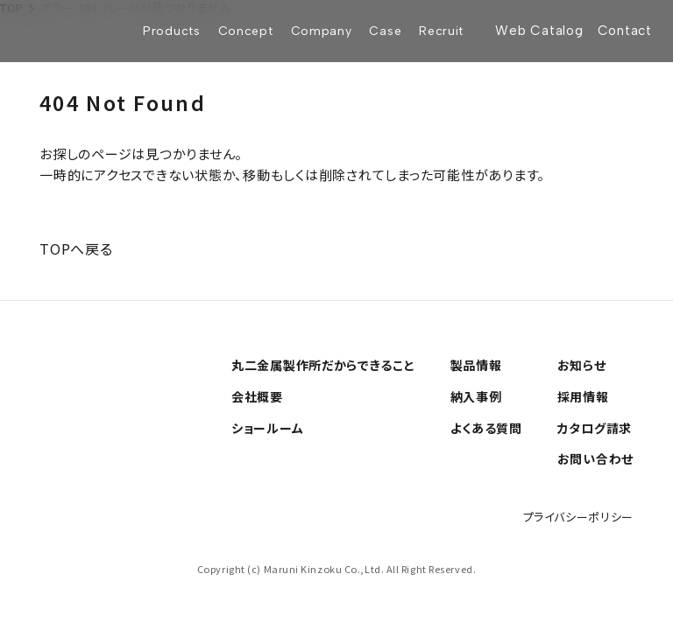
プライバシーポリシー (578, 516)
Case (385, 31)
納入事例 (476, 396)
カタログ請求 (594, 428)
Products (172, 31)
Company (321, 31)
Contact (625, 30)
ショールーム (267, 428)
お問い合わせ (595, 458)
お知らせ (581, 365)
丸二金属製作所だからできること (323, 365)
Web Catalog (539, 30)
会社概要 (257, 396)
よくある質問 (486, 428)
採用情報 (583, 396)
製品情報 (476, 365)
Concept (245, 31)
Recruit (441, 31)
